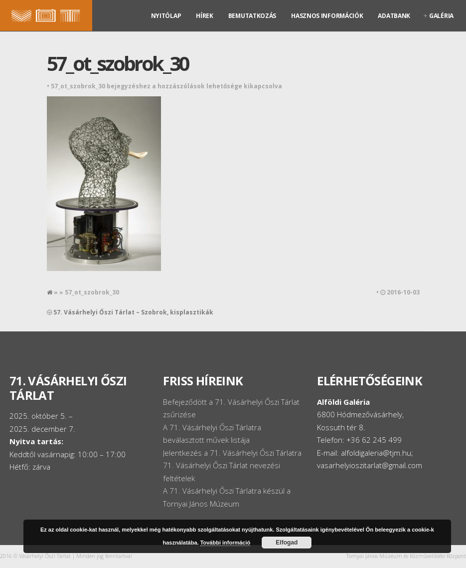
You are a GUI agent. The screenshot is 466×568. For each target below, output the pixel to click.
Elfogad (287, 542)
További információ (225, 543)
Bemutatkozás (252, 15)
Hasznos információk (327, 15)
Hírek (204, 15)
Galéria (441, 15)
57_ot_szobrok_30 (118, 63)
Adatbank (394, 15)
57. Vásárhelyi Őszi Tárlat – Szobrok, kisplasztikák (133, 312)
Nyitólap (166, 15)
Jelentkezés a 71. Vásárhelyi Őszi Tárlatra (232, 453)
